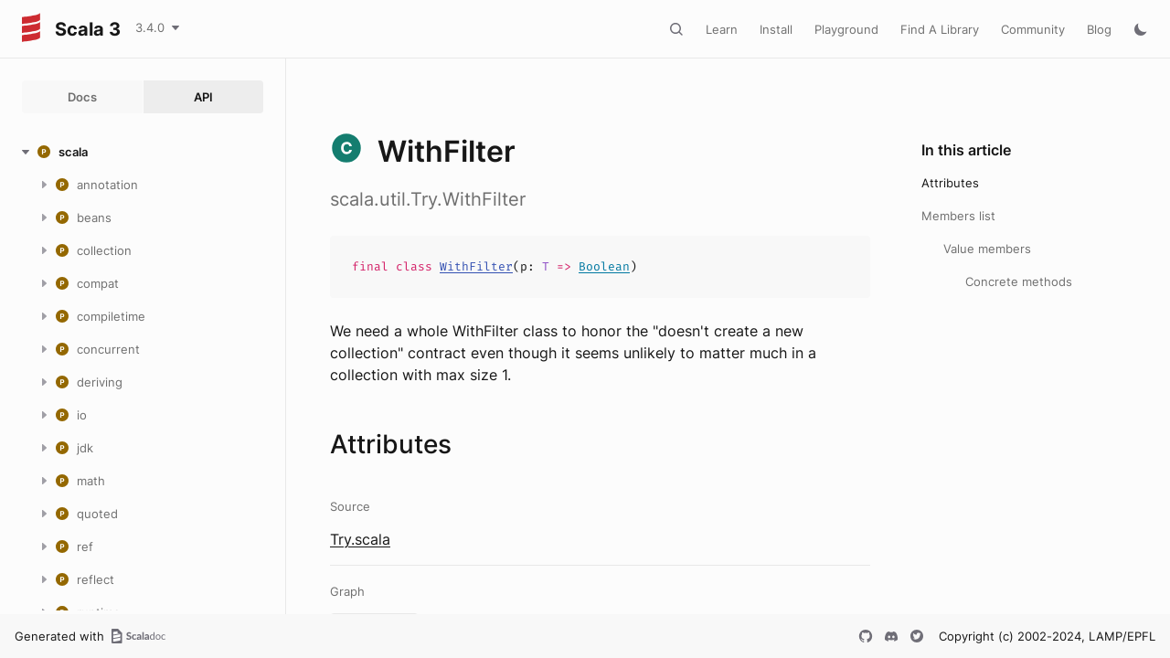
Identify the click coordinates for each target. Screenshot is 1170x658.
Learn (722, 29)
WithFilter (476, 266)
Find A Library (939, 29)
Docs (82, 97)
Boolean (604, 266)
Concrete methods (1018, 281)
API (203, 97)
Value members (987, 248)
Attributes (950, 182)
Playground (846, 29)
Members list (958, 215)
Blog (1099, 29)
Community (1033, 29)
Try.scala (360, 539)
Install (776, 29)
